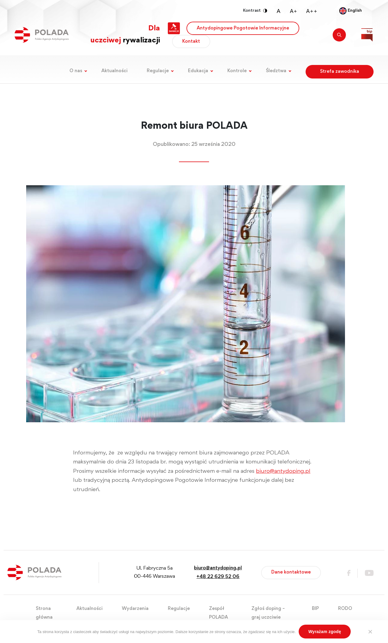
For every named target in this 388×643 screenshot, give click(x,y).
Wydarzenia (135, 609)
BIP (315, 609)
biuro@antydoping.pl (283, 471)
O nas (75, 71)
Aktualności (114, 71)
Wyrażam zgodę (324, 631)
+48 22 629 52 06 (217, 577)
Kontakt (191, 41)
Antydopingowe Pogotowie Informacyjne (243, 28)
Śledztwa (276, 71)
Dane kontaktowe (291, 572)
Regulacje (158, 71)
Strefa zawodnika (339, 71)
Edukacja (198, 71)
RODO (345, 609)
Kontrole (237, 71)
